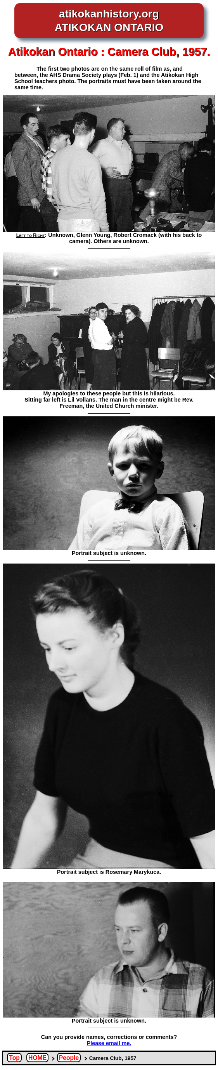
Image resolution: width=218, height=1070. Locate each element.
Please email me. (109, 1043)
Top (14, 1057)
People (69, 1057)
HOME (37, 1057)
